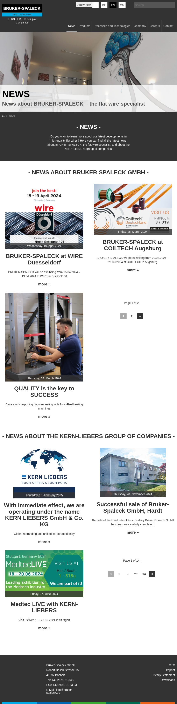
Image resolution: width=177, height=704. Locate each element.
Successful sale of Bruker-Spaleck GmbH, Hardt (133, 507)
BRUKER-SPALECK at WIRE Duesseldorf (44, 259)
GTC (172, 665)
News (71, 26)
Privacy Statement (163, 675)
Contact (168, 26)
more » (44, 284)
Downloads (168, 680)
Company (140, 26)
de (104, 5)
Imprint (170, 670)
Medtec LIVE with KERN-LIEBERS (44, 607)
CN (122, 5)
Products (84, 26)
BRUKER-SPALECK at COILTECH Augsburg (132, 245)
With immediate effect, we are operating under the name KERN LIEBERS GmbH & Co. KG (44, 514)
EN (3, 116)
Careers (155, 26)
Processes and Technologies (112, 26)
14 (144, 574)
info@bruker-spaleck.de (59, 691)
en (113, 5)
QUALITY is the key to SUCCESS (44, 391)
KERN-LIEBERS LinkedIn (95, 5)
